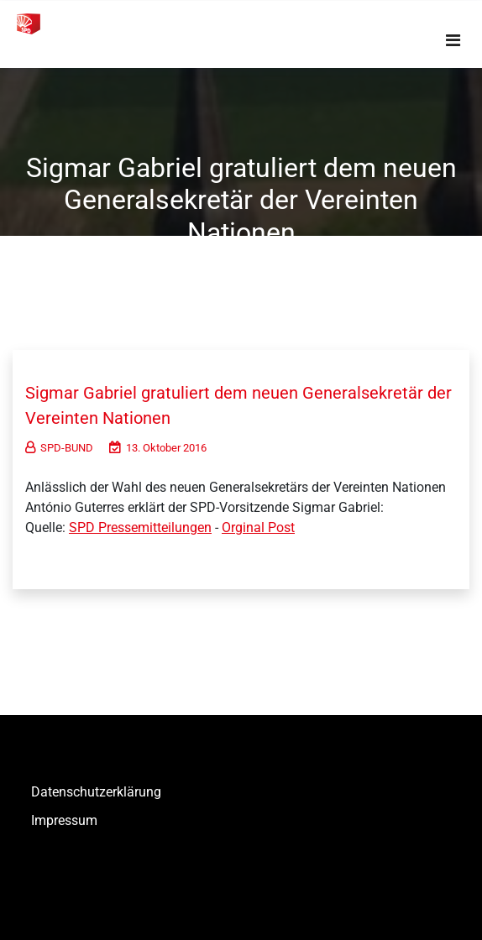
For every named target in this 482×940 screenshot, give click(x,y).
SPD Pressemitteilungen (140, 527)
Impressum (64, 820)
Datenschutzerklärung (96, 792)
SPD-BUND (59, 447)
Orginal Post (258, 527)
